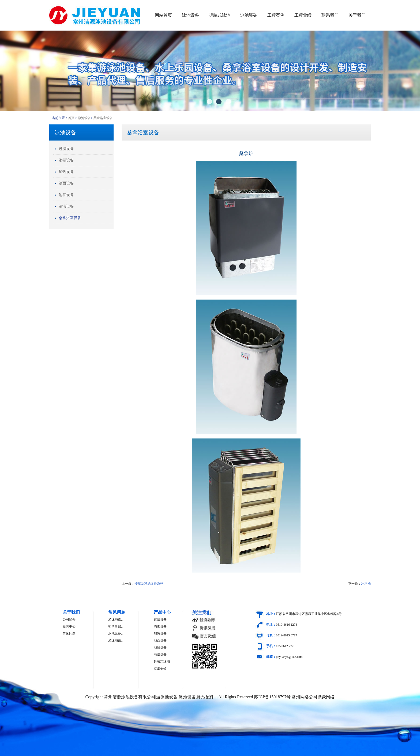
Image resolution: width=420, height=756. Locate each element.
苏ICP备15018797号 (272, 697)
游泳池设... (115, 640)
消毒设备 (66, 160)
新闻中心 (69, 626)
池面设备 (66, 183)
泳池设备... (115, 633)
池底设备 (66, 195)
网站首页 (163, 15)
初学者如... (115, 626)
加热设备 (66, 172)
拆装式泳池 (219, 15)
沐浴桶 (366, 583)
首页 (71, 118)
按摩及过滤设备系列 (148, 583)
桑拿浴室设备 (103, 118)
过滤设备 (66, 149)
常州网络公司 (304, 697)
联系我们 (330, 15)
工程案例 (275, 15)
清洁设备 (66, 206)
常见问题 (69, 633)
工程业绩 (303, 15)
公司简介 (69, 619)
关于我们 (357, 15)
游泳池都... (115, 619)
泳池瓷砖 (248, 15)
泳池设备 (190, 15)
